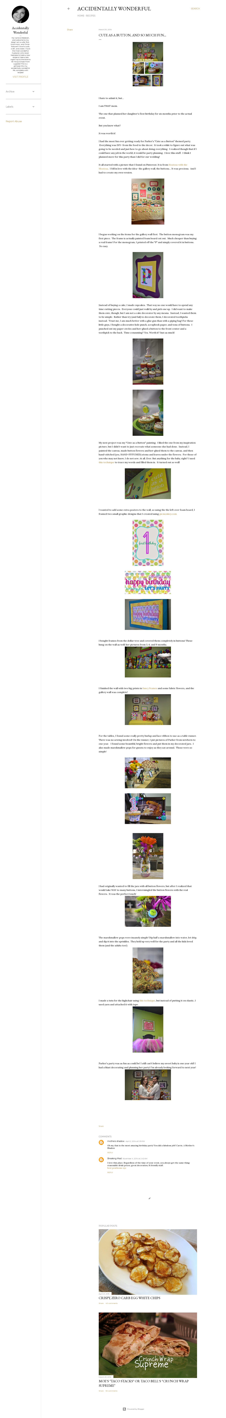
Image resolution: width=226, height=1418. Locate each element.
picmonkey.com (168, 513)
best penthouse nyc (116, 1168)
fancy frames (150, 688)
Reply (110, 1152)
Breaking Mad (114, 1158)
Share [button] (70, 29)
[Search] (195, 8)
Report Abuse (14, 121)
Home (80, 15)
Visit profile (20, 77)
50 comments (111, 1391)
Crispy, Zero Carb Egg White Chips (129, 1298)
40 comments (112, 1303)
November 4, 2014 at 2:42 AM (135, 1158)
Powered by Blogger (133, 1409)
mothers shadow (115, 1141)
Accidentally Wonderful (114, 8)
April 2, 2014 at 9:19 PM (135, 1141)
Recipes (90, 15)
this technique (106, 462)
